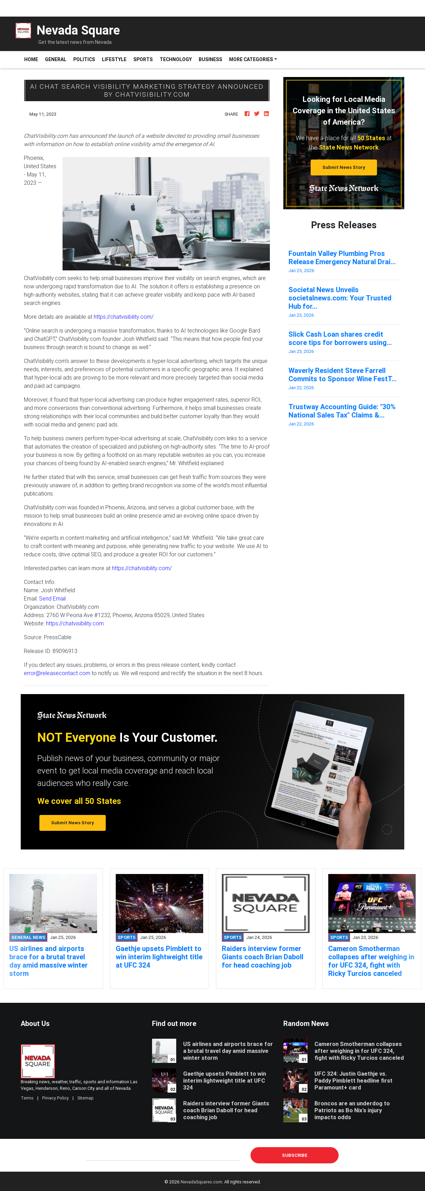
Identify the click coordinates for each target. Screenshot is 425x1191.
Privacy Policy (55, 1098)
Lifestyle (114, 59)
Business (210, 59)
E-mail (93, 1155)
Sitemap (85, 1098)
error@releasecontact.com (57, 673)
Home (32, 59)
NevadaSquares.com (201, 1182)
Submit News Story (343, 167)
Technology (176, 59)
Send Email (52, 598)
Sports (143, 59)
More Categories (251, 59)
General (55, 59)
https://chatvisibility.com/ (123, 316)
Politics (84, 59)
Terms (27, 1098)
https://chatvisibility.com (75, 623)
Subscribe (295, 1155)
